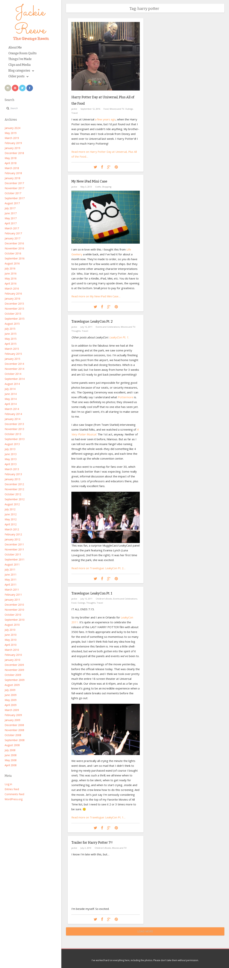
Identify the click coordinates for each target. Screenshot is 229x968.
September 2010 (15, 619)
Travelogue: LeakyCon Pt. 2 (92, 321)
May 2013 (11, 459)
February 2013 (13, 474)
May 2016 (11, 278)
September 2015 (15, 318)
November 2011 (14, 549)
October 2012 (13, 494)
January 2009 (12, 720)
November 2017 (14, 188)
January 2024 (12, 128)
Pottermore (125, 397)
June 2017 (11, 213)
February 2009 (13, 715)
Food (106, 108)
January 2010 (12, 660)
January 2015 (12, 359)
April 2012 (11, 524)
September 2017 (15, 198)
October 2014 (13, 374)
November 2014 (14, 369)
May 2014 (11, 399)
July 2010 (10, 629)
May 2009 (11, 700)
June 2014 (11, 394)
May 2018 (11, 158)
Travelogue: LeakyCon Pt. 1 (91, 593)
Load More (145, 931)
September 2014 (15, 379)
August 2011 (12, 564)
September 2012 (15, 499)
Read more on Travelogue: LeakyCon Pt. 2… (99, 568)
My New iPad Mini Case (89, 181)
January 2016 (12, 298)
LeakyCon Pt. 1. (119, 337)
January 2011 (12, 599)
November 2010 (14, 609)
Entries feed (12, 789)
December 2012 (14, 484)
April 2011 (11, 584)
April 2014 (11, 404)
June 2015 (11, 333)
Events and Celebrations (108, 326)
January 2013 (12, 479)
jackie (74, 108)
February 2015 (13, 353)
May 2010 (11, 639)
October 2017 (13, 193)
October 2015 (13, 313)
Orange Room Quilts (22, 53)
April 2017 (11, 223)
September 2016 (15, 258)
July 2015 (10, 328)
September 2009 (15, 680)
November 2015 (14, 308)
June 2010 (11, 634)
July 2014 (10, 389)
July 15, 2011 (86, 598)
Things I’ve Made (20, 59)
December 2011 (14, 544)
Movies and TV (117, 108)
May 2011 (11, 579)
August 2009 (12, 685)
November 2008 (14, 730)
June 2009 (11, 695)
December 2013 (14, 424)
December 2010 (14, 604)
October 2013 (13, 434)
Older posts (18, 76)
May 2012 (11, 519)
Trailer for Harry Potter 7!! (92, 843)
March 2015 (12, 348)
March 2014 (12, 409)
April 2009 (11, 705)
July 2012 (10, 509)
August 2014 (12, 384)
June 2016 (11, 273)
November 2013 (14, 429)
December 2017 (14, 183)
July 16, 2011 (86, 326)
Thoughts (76, 330)
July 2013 (10, 449)
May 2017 (11, 218)
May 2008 (11, 760)
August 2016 (12, 263)
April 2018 (11, 163)
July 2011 (10, 569)
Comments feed (14, 794)
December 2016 (14, 243)
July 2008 (10, 750)
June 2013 (11, 454)
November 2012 (14, 489)
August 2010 (12, 624)
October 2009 (13, 675)
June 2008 (11, 755)
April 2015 (11, 343)
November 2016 (14, 248)
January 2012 (12, 539)
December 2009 (14, 665)
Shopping (106, 186)
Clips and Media (19, 65)
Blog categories (21, 70)
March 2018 (12, 168)
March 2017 (12, 228)
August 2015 (12, 323)
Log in (8, 784)
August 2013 (12, 444)
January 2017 (12, 238)
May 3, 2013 (86, 186)
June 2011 (11, 574)
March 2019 (12, 138)
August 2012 (12, 504)
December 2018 (14, 153)
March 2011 (12, 589)
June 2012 (11, 514)
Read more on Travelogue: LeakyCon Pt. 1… (99, 817)
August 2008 (12, 745)
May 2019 (11, 133)
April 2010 (11, 645)
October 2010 (13, 614)
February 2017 (13, 233)
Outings (129, 108)
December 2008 (14, 725)
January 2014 (12, 419)
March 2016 (12, 288)
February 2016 (13, 293)
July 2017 (10, 208)
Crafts (98, 186)
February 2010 (13, 655)
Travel (74, 112)
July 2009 (10, 690)
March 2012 (12, 529)
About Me (15, 47)
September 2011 (15, 559)
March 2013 (12, 469)
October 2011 (13, 554)
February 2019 (13, 143)
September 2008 (15, 740)
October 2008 (13, 735)
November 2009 (14, 670)
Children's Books (104, 598)
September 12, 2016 (90, 108)
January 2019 (12, 148)
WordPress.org (13, 799)
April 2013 (11, 464)
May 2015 (11, 338)
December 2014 (14, 364)
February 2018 (13, 173)
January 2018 (12, 178)
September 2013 (15, 439)
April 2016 (11, 283)
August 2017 (12, 203)
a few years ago (105, 118)
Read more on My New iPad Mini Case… (96, 296)
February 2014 (13, 414)
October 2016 (13, 253)
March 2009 (12, 710)
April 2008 (11, 765)
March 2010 (12, 650)
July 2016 (10, 268)
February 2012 (13, 534)
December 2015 (14, 303)
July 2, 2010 (85, 847)
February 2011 (13, 594)
